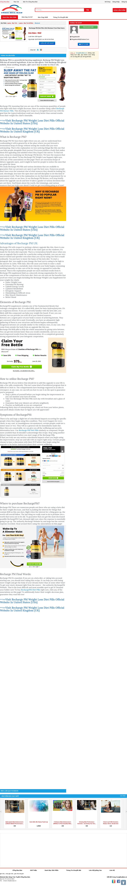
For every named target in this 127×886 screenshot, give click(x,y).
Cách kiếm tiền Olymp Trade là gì (38, 822)
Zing (41, 50)
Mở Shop (107, 2)
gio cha (2, 873)
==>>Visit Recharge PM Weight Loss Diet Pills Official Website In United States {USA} (32, 122)
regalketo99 (76, 36)
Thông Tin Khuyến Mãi (60, 17)
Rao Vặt (16, 2)
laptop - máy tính (12, 23)
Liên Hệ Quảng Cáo (95, 870)
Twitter (38, 50)
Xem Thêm (123, 795)
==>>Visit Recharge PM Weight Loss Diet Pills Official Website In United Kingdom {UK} (32, 130)
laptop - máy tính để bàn (26, 23)
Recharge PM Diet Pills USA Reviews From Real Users (47, 28)
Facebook (118, 881)
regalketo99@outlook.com (80, 39)
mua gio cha (9, 873)
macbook (37, 23)
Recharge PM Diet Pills (28, 430)
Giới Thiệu (33, 870)
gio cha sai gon (19, 873)
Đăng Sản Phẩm (119, 10)
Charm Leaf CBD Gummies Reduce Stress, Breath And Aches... (110, 823)
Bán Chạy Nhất (43, 17)
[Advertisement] (33, 771)
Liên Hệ (112, 870)
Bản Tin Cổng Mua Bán (30, 2)
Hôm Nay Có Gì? (27, 17)
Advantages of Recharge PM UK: (19, 243)
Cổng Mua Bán (4, 2)
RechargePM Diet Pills (30, 590)
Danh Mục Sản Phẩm (9, 17)
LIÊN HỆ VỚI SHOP (47, 43)
